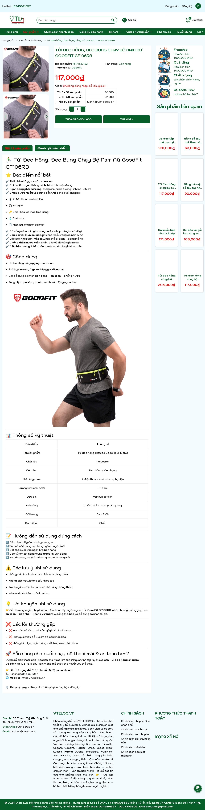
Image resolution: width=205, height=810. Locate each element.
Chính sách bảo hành (133, 747)
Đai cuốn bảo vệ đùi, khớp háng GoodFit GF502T (167, 231)
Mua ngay (126, 119)
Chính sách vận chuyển (135, 734)
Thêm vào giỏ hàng (78, 119)
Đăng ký (187, 6)
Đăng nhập (172, 6)
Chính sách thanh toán (59, 31)
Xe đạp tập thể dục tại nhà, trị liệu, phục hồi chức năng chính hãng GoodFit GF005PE (166, 140)
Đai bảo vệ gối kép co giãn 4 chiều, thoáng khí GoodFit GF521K (192, 231)
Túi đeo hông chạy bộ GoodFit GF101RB (167, 277)
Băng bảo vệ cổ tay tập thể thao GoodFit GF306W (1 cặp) (192, 186)
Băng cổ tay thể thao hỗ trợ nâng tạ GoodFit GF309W (192, 140)
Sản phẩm (30, 31)
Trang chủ (11, 31)
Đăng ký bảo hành (91, 31)
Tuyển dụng (184, 31)
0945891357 (22, 6)
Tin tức (113, 31)
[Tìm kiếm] (113, 20)
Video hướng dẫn (138, 31)
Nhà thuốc (164, 31)
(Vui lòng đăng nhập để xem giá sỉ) (84, 85)
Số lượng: (61, 109)
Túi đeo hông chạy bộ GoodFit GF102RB (192, 277)
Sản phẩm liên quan (179, 106)
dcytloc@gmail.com (23, 731)
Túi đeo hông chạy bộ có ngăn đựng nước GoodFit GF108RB (166, 186)
